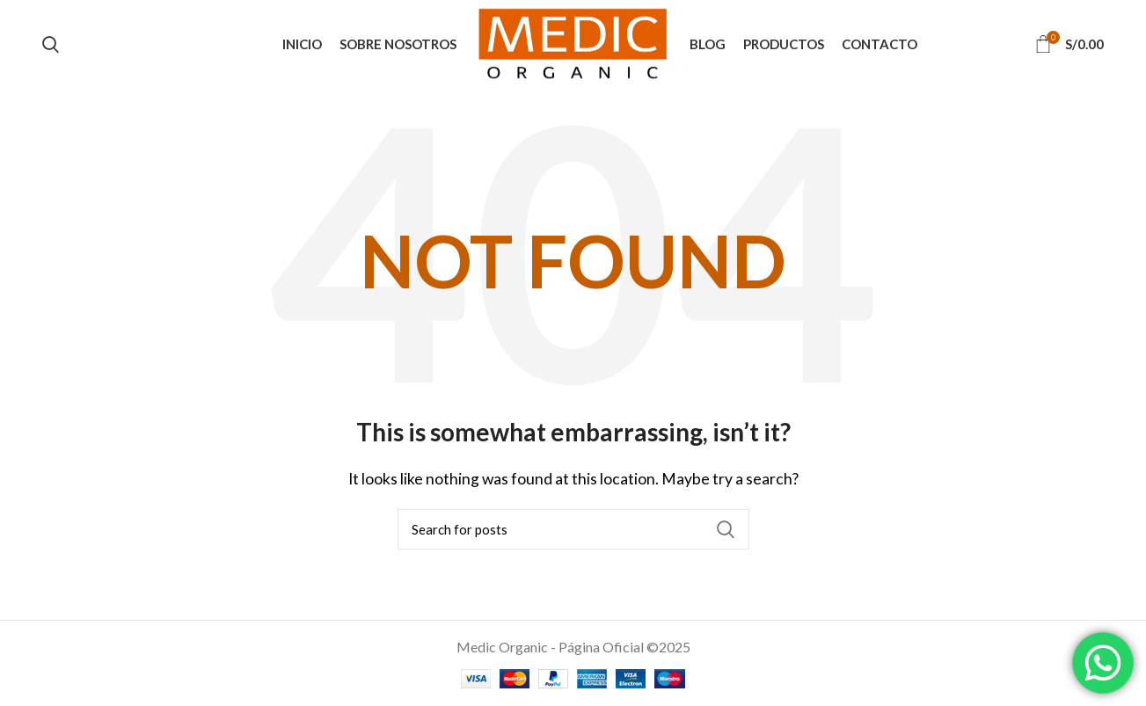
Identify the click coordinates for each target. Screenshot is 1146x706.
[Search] (573, 529)
